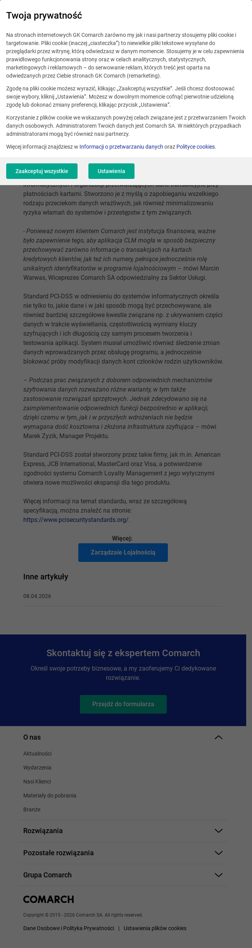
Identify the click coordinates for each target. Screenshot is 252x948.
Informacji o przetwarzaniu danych (121, 147)
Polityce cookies (195, 147)
